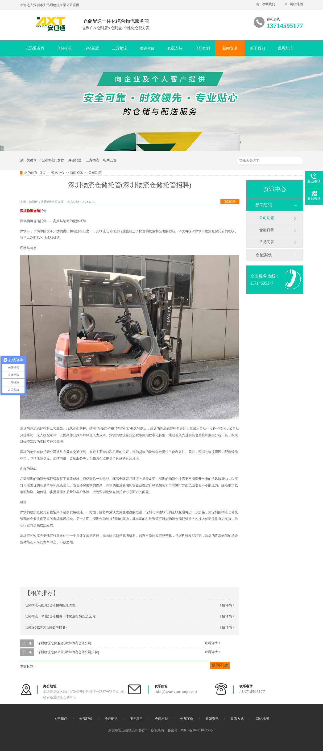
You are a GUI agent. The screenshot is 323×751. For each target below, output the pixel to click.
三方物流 (119, 48)
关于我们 (257, 48)
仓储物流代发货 (52, 160)
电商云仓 (109, 160)
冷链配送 (91, 48)
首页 (42, 172)
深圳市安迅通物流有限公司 (46, 201)
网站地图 (296, 4)
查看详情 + (212, 643)
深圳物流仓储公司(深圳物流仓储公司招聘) (68, 652)
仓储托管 (64, 48)
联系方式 (285, 48)
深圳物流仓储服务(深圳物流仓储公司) (64, 643)
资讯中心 (57, 172)
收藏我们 (268, 4)
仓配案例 (202, 48)
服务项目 (147, 48)
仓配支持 (174, 48)
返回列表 (230, 201)
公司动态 (95, 172)
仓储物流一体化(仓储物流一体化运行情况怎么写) (60, 616)
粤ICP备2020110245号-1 (198, 730)
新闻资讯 (229, 48)
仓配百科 (266, 230)
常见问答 (266, 242)
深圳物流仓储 (30, 211)
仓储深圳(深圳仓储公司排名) (45, 627)
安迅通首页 (34, 48)
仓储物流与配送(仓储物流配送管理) (50, 605)
